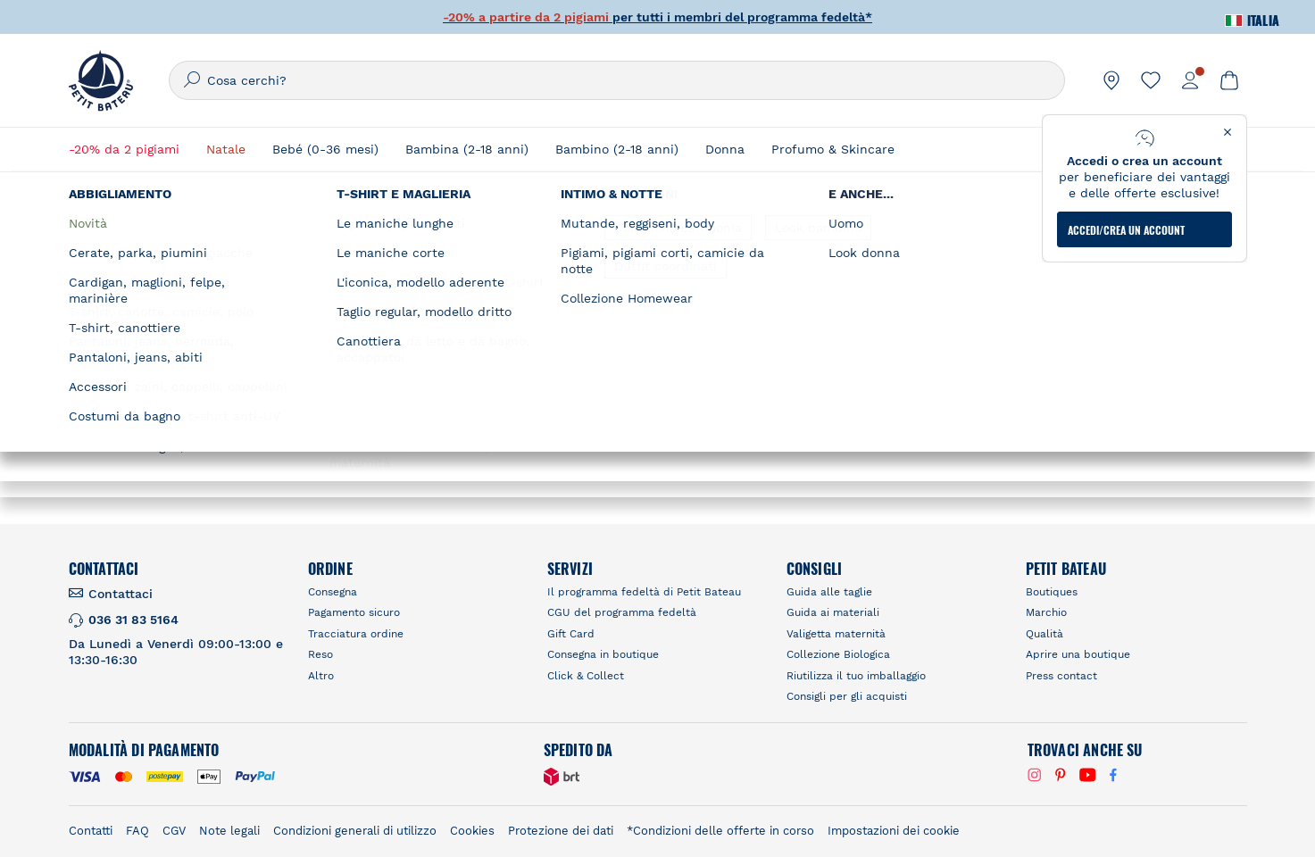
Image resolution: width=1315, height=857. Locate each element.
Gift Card (571, 634)
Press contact (1061, 676)
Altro (321, 676)
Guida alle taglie (829, 592)
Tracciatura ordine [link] (356, 634)
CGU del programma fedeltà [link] (621, 612)
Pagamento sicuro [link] (354, 612)
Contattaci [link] (120, 594)
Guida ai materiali (833, 612)
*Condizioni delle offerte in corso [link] (720, 830)
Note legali (229, 830)
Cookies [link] (472, 830)
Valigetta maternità (836, 634)
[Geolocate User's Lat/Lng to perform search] (1094, 279)
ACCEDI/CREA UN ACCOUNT (1126, 229)
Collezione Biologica (838, 654)
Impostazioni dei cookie (894, 830)
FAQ (137, 830)
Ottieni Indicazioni (217, 460)
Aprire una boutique (1078, 654)
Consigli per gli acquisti (847, 696)
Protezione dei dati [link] (560, 830)
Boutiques (1052, 592)
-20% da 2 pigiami (124, 149)
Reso (320, 654)
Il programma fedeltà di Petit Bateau (644, 592)
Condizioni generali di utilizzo (355, 830)
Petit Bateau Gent (212, 333)
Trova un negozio (925, 245)
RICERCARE (994, 324)
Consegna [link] (332, 592)
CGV (174, 830)
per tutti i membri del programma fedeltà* (657, 17)
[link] (1111, 80)
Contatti (90, 830)
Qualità (1044, 634)
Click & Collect (585, 676)
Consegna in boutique (603, 654)
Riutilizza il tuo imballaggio (856, 676)
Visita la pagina (347, 460)
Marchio (1046, 612)
